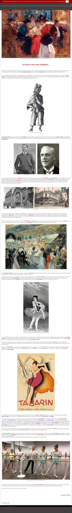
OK (67, 1)
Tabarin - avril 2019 (6, 4)
